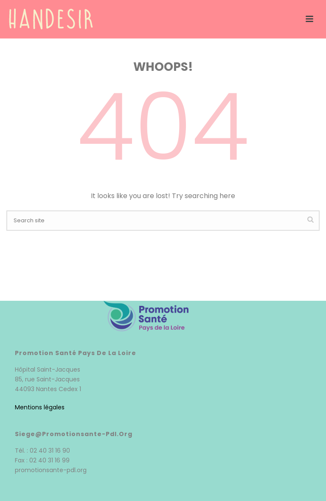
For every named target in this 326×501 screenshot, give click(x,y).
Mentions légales (40, 407)
